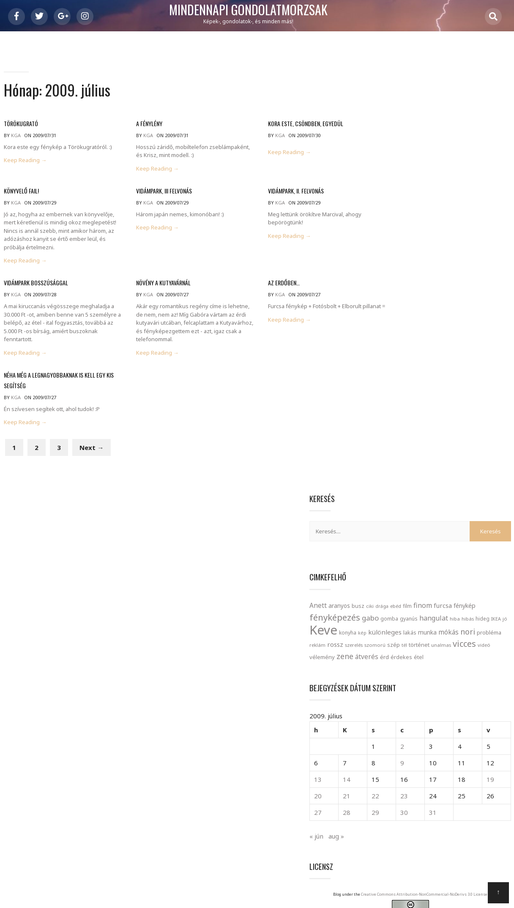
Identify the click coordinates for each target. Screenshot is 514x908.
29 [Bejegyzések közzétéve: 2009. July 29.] (428, 442)
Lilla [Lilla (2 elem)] (481, 654)
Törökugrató (20, 125)
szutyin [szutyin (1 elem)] (428, 696)
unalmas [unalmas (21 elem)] (480, 263)
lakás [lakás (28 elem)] (484, 239)
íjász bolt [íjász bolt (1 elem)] (438, 720)
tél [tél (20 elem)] (443, 263)
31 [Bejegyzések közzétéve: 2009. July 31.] (464, 442)
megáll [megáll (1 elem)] (498, 655)
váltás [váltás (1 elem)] (441, 708)
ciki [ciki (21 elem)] (444, 201)
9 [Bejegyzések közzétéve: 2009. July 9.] (444, 393)
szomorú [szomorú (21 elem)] (413, 263)
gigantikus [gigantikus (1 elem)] (417, 641)
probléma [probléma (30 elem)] (455, 251)
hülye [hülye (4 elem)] (445, 638)
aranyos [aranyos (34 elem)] (413, 201)
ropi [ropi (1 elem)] (473, 682)
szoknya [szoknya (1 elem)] (409, 696)
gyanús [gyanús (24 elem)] (412, 225)
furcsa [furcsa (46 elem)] (393, 213)
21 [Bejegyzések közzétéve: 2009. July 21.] (410, 426)
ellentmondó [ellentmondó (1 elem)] (409, 628)
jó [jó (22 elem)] (508, 225)
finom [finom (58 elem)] (497, 200)
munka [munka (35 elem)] (393, 251)
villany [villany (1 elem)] (427, 708)
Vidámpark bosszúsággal (35, 283)
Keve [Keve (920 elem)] (398, 236)
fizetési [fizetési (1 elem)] (497, 628)
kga (15, 138)
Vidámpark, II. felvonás (277, 192)
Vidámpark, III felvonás (154, 192)
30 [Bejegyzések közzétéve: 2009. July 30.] (446, 442)
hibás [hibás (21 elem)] (471, 225)
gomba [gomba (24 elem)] (393, 225)
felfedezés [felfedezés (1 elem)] (475, 628)
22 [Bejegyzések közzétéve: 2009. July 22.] (428, 426)
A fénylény (139, 125)
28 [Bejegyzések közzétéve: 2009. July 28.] (410, 442)
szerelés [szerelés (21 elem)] (393, 263)
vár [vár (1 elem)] (452, 708)
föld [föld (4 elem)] (394, 638)
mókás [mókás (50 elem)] (414, 251)
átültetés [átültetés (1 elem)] (468, 708)
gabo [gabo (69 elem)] (488, 213)
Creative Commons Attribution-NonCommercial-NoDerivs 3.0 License (461, 534)
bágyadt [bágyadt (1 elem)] (452, 615)
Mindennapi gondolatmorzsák (257, 10)
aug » (410, 465)
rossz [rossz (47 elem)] (495, 251)
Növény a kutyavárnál (153, 283)
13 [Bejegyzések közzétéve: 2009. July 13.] (392, 409)
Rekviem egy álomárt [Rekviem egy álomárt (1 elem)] (422, 682)
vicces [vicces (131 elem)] (395, 274)
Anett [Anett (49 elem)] (392, 200)
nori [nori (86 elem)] (433, 251)
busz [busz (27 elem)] (432, 201)
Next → (91, 454)
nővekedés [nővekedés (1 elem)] (460, 669)
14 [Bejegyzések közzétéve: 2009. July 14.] (410, 409)
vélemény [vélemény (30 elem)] (435, 275)
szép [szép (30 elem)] (432, 263)
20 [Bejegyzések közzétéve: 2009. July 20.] (392, 426)
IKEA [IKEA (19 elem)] (499, 225)
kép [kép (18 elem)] (436, 240)
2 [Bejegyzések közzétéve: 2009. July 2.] (444, 376)
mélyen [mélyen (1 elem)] (392, 669)
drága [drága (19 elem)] (456, 201)
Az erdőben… (265, 283)
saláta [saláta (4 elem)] (495, 679)
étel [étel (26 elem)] (412, 287)
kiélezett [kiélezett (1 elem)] (430, 655)
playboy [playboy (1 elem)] (497, 669)
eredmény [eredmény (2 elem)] (443, 626)
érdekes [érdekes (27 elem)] (394, 287)
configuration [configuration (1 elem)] (477, 615)
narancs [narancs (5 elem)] (424, 665)
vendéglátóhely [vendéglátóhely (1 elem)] (401, 708)
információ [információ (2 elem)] (479, 640)
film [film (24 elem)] (481, 201)
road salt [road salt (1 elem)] (457, 682)
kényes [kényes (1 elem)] (465, 655)
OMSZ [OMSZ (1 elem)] (481, 669)
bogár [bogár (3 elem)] (428, 613)
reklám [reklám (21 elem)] (477, 251)
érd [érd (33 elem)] (498, 275)
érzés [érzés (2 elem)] (417, 719)
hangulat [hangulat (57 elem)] (437, 224)
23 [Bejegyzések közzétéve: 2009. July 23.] (446, 426)
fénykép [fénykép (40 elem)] (415, 214)
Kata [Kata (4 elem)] (406, 652)
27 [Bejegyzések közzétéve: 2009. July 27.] (392, 442)
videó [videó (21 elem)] (415, 276)
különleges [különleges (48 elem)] (459, 239)
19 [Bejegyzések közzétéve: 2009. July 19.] (500, 409)
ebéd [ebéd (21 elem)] (470, 201)
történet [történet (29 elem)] (458, 263)
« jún (391, 465)
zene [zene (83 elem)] (458, 275)
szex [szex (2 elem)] (391, 695)
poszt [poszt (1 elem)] (390, 682)
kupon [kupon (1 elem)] (448, 655)
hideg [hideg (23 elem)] (486, 225)
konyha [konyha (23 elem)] (422, 239)
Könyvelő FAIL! (20, 192)
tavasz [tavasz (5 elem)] (455, 693)
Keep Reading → (24, 163)
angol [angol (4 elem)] (398, 613)
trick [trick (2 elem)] (483, 695)
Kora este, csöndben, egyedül (286, 125)
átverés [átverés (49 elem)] (480, 275)
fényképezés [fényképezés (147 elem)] (452, 212)
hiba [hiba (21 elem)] (458, 225)
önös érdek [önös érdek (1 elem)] (463, 720)
